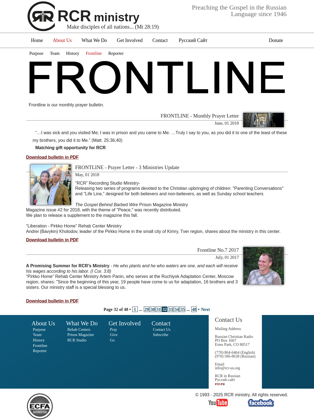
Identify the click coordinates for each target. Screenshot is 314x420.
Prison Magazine (80, 334)
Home (37, 40)
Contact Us (161, 329)
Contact (160, 40)
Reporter (116, 53)
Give (114, 334)
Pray (113, 329)
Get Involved (129, 40)
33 (171, 309)
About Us (62, 40)
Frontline (94, 53)
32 (165, 309)
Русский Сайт (193, 40)
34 (177, 309)
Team (54, 53)
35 (183, 309)
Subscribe (160, 334)
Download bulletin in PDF (52, 157)
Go (112, 340)
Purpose (36, 53)
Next (205, 309)
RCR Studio (76, 340)
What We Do (94, 40)
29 (147, 309)
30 (153, 309)
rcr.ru (220, 384)
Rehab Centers (78, 329)
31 (159, 309)
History (72, 53)
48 (194, 309)
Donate (276, 40)
